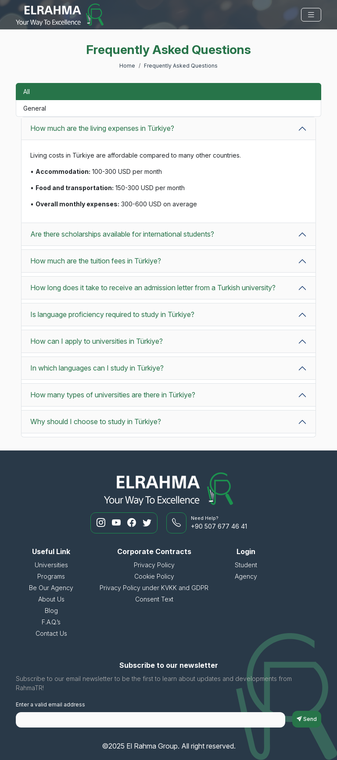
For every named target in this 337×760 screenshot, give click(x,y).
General (34, 108)
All (26, 91)
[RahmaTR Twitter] (147, 523)
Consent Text (154, 599)
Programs (51, 576)
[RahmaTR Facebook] (132, 523)
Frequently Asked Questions (181, 65)
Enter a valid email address (50, 704)
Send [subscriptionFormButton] (307, 719)
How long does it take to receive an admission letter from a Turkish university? (153, 287)
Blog (51, 610)
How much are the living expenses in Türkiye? (102, 128)
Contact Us (51, 633)
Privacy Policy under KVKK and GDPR (154, 587)
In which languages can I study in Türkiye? (97, 368)
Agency (246, 576)
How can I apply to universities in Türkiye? (96, 341)
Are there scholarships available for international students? (122, 234)
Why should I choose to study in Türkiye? (95, 421)
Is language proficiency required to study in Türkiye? (112, 314)
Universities (51, 565)
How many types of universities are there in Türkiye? (112, 394)
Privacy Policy (154, 565)
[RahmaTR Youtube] (117, 523)
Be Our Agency (51, 587)
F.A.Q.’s (51, 622)
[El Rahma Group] (60, 15)
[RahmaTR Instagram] (102, 523)
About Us (51, 599)
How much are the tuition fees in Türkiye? (95, 260)
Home (127, 65)
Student (246, 565)
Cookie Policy (154, 576)
